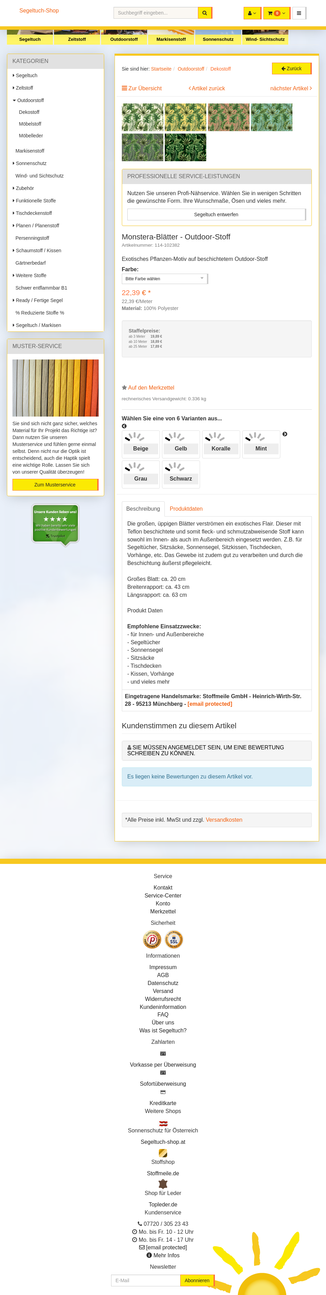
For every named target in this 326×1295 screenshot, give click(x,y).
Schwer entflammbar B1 (40, 288)
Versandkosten (224, 820)
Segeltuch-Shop (39, 10)
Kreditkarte (163, 1103)
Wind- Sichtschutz (265, 39)
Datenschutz (163, 983)
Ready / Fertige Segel (38, 300)
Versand (163, 991)
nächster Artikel (290, 88)
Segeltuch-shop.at (163, 1142)
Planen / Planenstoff (36, 225)
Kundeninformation (163, 1007)
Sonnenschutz (218, 39)
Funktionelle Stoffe (34, 200)
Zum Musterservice (54, 484)
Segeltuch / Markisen (37, 325)
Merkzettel (163, 911)
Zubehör (23, 188)
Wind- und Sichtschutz (38, 176)
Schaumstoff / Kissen (37, 250)
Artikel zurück (208, 88)
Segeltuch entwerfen (216, 214)
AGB (163, 975)
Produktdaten (186, 509)
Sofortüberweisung (163, 1084)
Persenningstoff (31, 238)
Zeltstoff (77, 39)
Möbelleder (29, 135)
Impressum (162, 967)
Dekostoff (27, 112)
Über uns (163, 1022)
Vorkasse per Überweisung (163, 1065)
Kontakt (163, 888)
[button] (299, 13)
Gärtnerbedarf (29, 263)
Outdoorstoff (124, 39)
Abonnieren (197, 1280)
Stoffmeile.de (163, 1173)
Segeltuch (29, 39)
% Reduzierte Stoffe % (38, 313)
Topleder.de (163, 1204)
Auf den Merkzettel (151, 388)
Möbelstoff (28, 124)
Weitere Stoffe (29, 275)
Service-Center (163, 896)
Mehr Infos (166, 1255)
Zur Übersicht (145, 88)
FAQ (163, 1015)
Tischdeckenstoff (32, 213)
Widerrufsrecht (163, 999)
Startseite (161, 69)
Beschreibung (143, 509)
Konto (163, 903)
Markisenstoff (171, 39)
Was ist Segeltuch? (163, 1030)
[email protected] (210, 704)
